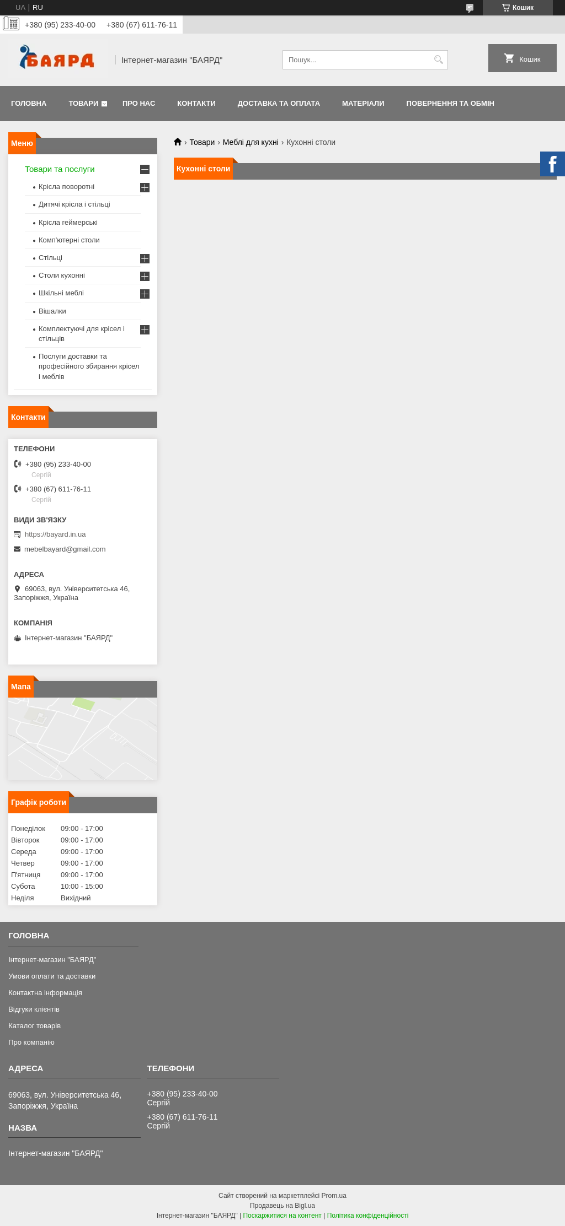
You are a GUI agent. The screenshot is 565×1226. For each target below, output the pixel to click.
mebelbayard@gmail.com (65, 549)
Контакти (196, 103)
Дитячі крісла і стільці (74, 204)
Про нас (138, 103)
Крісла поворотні (66, 186)
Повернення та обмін (450, 103)
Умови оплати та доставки (51, 976)
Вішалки (52, 311)
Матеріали (363, 103)
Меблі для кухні (251, 142)
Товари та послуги (60, 169)
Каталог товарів (34, 1026)
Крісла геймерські (68, 222)
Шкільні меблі (61, 293)
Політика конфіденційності (368, 1215)
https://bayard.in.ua (55, 534)
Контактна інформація (45, 993)
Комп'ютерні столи (69, 240)
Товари (83, 103)
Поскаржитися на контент (282, 1215)
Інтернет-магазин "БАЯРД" (52, 959)
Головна (28, 103)
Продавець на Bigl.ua (282, 1205)
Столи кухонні (62, 275)
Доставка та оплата (279, 103)
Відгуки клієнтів (34, 1009)
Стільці (50, 257)
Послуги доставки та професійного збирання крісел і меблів (89, 366)
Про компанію (31, 1042)
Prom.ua (334, 1196)
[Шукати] (438, 59)
